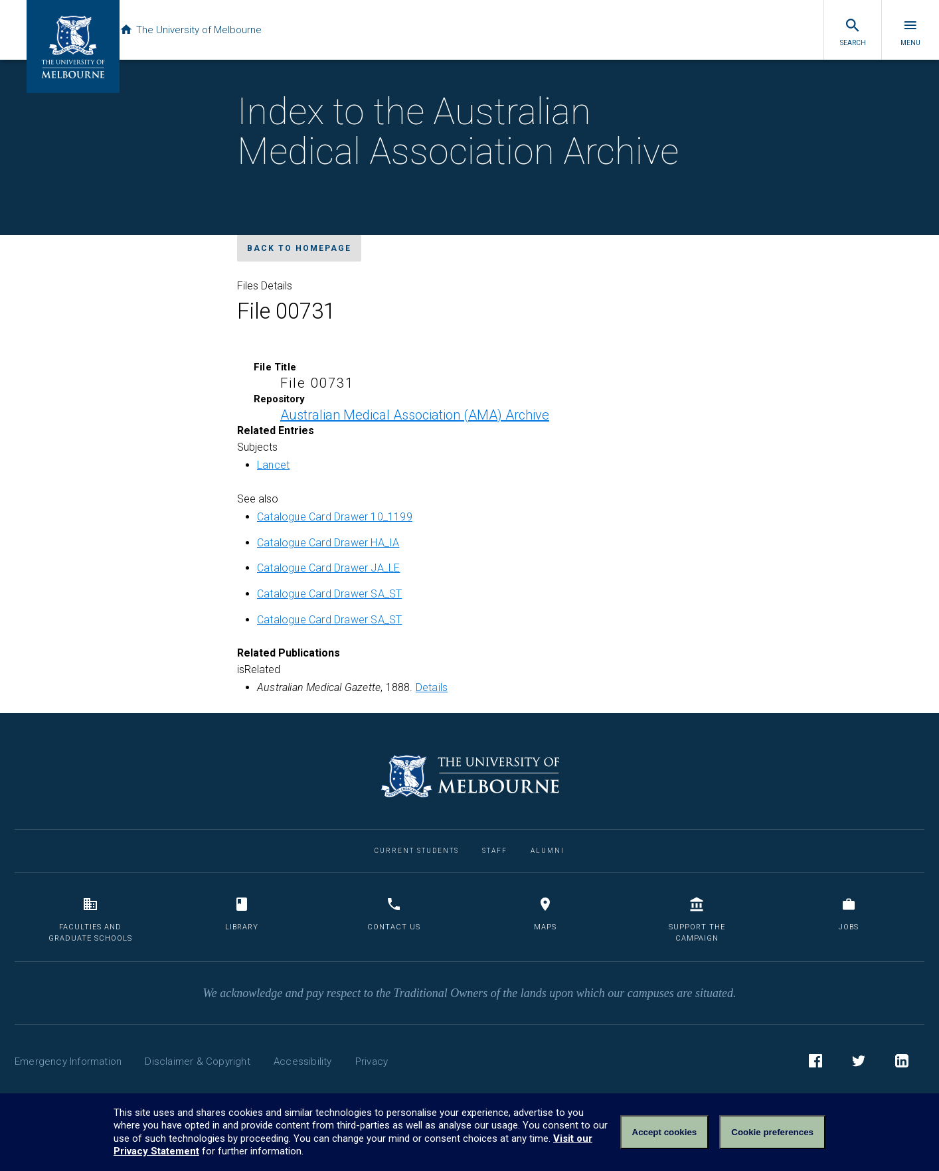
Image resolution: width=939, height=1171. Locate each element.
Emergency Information (68, 1061)
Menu (910, 31)
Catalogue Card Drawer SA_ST (329, 593)
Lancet (273, 465)
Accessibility (303, 1061)
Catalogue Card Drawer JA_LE (328, 568)
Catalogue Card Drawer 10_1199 (334, 516)
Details (432, 687)
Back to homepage (299, 248)
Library (241, 913)
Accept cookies (664, 1132)
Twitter (859, 1063)
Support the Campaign (697, 919)
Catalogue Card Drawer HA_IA (328, 542)
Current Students (417, 850)
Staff (494, 850)
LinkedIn (902, 1063)
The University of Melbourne (207, 30)
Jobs (849, 913)
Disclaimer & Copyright (197, 1061)
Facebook (815, 1063)
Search (853, 31)
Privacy (371, 1061)
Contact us (393, 913)
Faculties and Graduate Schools (90, 919)
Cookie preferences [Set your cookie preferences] (772, 1132)
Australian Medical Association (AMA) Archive (414, 415)
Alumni (547, 850)
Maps (545, 913)
